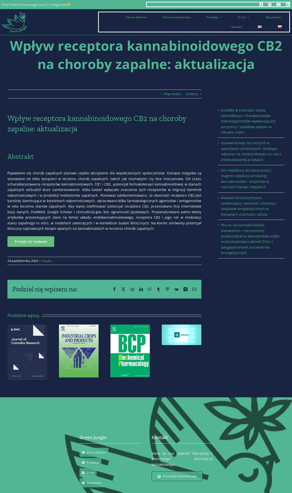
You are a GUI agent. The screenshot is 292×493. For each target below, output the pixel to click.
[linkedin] (287, 4)
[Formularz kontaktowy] (177, 476)
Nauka (47, 260)
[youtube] (278, 4)
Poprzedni (172, 94)
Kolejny (192, 94)
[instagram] (269, 4)
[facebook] (261, 4)
